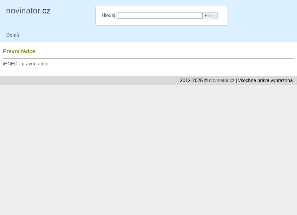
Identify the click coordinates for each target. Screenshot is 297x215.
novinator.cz (221, 80)
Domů (12, 35)
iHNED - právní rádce (25, 63)
